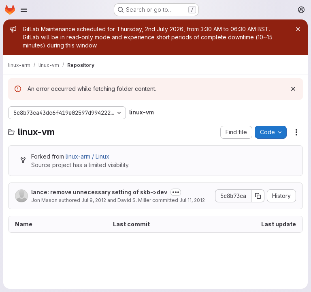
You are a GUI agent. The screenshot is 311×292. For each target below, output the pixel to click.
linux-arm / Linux (87, 156)
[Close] (298, 29)
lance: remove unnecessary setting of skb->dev (99, 192)
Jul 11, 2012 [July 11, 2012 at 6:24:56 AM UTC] (192, 200)
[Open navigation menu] (23, 9)
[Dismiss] (293, 89)
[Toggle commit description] (175, 192)
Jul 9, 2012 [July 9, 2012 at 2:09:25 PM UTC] (93, 200)
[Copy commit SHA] (257, 195)
